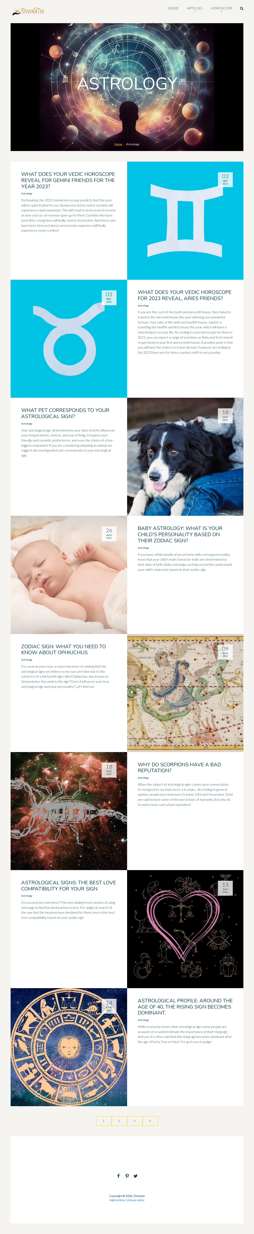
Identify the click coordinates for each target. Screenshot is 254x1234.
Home (118, 144)
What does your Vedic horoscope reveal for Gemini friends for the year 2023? (68, 180)
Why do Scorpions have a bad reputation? (179, 767)
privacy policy (136, 1200)
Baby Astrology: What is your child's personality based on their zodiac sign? (180, 534)
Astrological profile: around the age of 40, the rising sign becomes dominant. (185, 1006)
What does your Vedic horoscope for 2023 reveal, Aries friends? (185, 295)
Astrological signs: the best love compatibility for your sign (68, 885)
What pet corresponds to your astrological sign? (65, 413)
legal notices (117, 1200)
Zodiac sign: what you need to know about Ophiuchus (63, 649)
